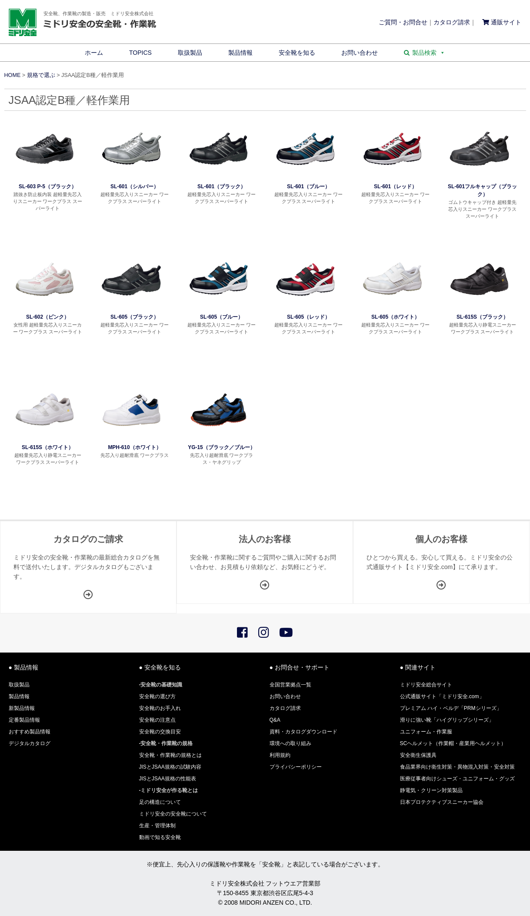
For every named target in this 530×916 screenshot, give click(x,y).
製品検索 (428, 52)
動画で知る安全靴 (160, 837)
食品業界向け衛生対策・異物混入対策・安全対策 (457, 767)
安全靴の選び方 (157, 696)
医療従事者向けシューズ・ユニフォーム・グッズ (457, 779)
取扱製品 (190, 52)
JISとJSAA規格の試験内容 (170, 767)
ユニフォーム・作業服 (426, 732)
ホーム (94, 52)
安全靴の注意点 (157, 720)
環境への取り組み (290, 743)
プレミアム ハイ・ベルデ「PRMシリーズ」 (451, 708)
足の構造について (160, 802)
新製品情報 (22, 708)
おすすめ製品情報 (29, 732)
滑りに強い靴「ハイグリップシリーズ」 (447, 720)
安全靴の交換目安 (160, 732)
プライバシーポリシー (296, 767)
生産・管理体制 (157, 826)
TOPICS (140, 52)
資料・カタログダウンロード (303, 732)
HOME (12, 75)
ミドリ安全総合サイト (426, 685)
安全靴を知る (297, 52)
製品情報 (240, 52)
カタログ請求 (451, 22)
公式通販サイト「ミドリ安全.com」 (442, 696)
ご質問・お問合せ (403, 22)
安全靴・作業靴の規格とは (170, 755)
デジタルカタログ (29, 743)
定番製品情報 (24, 720)
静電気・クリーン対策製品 (431, 790)
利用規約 (280, 755)
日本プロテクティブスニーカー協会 (441, 802)
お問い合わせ (359, 52)
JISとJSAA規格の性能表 (167, 779)
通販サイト (501, 22)
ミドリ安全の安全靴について (173, 814)
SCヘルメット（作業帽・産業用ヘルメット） (453, 743)
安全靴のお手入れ (160, 708)
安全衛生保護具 (418, 755)
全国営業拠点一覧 (290, 685)
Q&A (275, 720)
